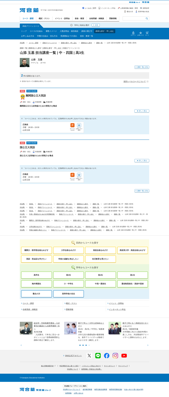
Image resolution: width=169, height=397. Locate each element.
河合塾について (72, 369)
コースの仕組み (36, 31)
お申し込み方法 (27, 36)
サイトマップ (123, 366)
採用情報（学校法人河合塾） (91, 369)
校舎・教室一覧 (86, 36)
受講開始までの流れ (68, 36)
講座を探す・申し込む (104, 31)
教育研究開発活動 (115, 389)
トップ (24, 31)
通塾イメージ (51, 31)
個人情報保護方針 (48, 366)
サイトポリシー (109, 366)
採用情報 (68, 393)
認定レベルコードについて (136, 81)
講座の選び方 (86, 31)
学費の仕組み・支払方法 (47, 36)
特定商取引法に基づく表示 (69, 366)
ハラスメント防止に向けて (91, 366)
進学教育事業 (87, 389)
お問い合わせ (78, 393)
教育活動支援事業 (100, 389)
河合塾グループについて (71, 389)
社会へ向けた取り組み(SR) (133, 389)
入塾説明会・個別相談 (69, 31)
